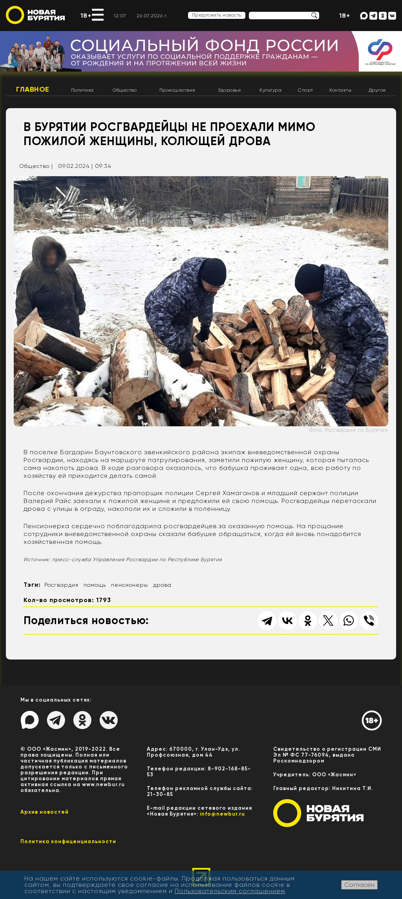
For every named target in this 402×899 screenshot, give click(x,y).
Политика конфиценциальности (68, 841)
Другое (377, 90)
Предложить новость (216, 15)
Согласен (359, 884)
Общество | (36, 166)
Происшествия (177, 90)
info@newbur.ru (222, 814)
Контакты (340, 90)
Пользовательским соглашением (230, 891)
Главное (32, 89)
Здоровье (229, 90)
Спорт (305, 90)
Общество (125, 90)
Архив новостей (44, 812)
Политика (82, 90)
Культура (270, 90)
